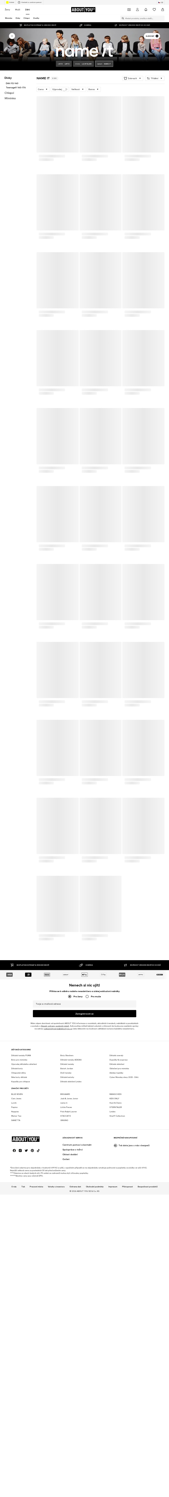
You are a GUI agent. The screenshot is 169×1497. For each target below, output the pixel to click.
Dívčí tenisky (66, 1165)
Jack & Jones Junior (69, 1191)
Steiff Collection (117, 1208)
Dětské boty (17, 1161)
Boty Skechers (66, 1148)
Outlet (10, 2)
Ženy (7, 9)
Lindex (112, 1204)
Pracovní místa (36, 1372)
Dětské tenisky (67, 1156)
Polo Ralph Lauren (68, 1204)
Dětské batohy (67, 1170)
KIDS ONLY (114, 1191)
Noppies (15, 1204)
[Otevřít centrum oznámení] (146, 9)
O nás (14, 1372)
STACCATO (65, 1208)
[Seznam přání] (154, 9)
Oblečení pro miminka (119, 1161)
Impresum (112, 1372)
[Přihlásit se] (137, 9)
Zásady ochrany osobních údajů (55, 1026)
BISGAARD (65, 1187)
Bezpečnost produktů (148, 1372)
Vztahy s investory (56, 1372)
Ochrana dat (75, 1372)
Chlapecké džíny (18, 1165)
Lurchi (14, 1195)
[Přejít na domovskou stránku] (83, 9)
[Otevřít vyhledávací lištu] (122, 18)
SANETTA (15, 1213)
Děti (27, 9)
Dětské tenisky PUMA (21, 1148)
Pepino (14, 1200)
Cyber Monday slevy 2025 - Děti (124, 1170)
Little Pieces (66, 1200)
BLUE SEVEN (17, 1187)
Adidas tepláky (116, 1165)
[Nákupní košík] (162, 9)
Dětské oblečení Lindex (70, 1174)
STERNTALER (116, 1200)
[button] (132, 78)
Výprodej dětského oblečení (24, 1156)
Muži (17, 9)
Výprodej (59, 89)
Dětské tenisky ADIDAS (71, 1152)
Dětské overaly (116, 1148)
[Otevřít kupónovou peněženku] (129, 9)
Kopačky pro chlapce (20, 1174)
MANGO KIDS (116, 1187)
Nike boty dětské (19, 1170)
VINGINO (64, 1213)
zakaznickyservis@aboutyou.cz (58, 1029)
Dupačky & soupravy (119, 1152)
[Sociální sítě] (14, 1335)
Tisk (23, 1372)
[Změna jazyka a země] (160, 2)
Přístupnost (127, 1372)
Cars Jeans (16, 1191)
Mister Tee (16, 1208)
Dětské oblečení (117, 1156)
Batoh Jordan (66, 1161)
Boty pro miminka (19, 1152)
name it (63, 1195)
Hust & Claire (116, 1195)
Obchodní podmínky (95, 1372)
